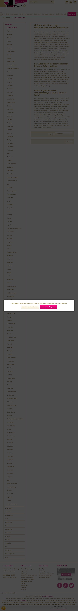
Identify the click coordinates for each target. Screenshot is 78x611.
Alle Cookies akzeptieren (48, 307)
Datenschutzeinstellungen (30, 307)
